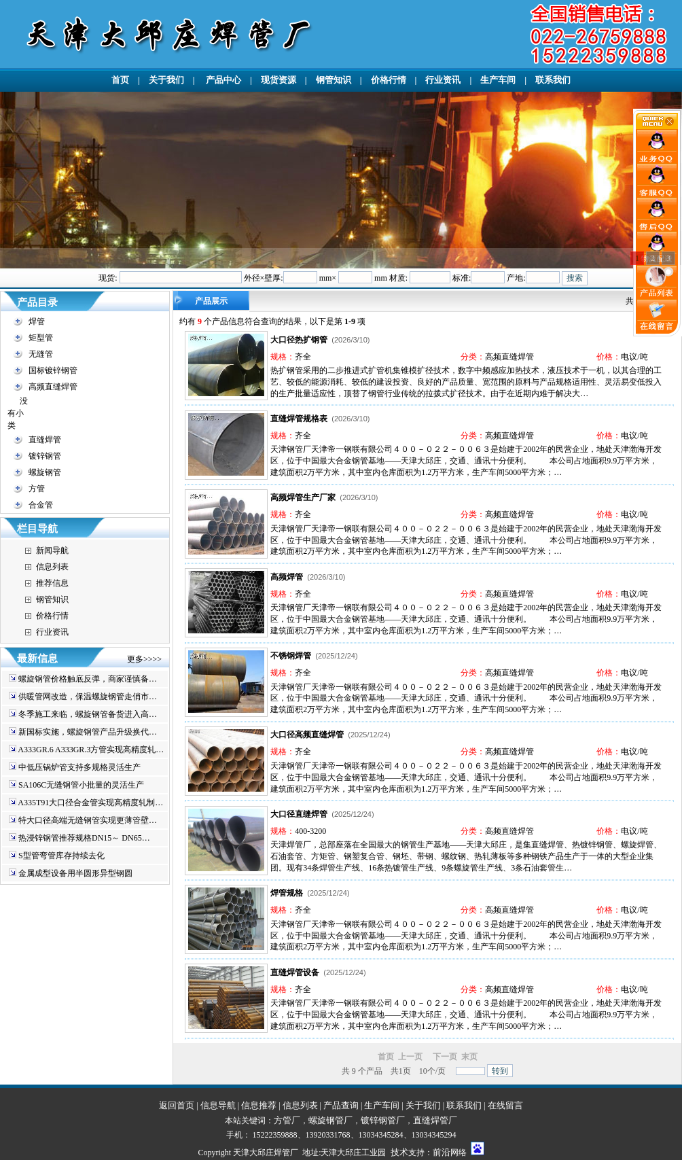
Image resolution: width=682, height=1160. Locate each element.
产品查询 (341, 1105)
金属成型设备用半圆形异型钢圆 (75, 873)
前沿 (441, 1152)
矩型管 (41, 337)
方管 (37, 488)
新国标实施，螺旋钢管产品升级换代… (87, 732)
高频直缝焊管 (53, 386)
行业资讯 (443, 80)
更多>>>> (144, 659)
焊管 (37, 321)
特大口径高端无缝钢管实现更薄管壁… (87, 820)
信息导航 (218, 1105)
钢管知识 (333, 80)
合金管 (41, 505)
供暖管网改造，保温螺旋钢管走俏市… (87, 696)
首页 (120, 80)
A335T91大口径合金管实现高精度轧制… (90, 802)
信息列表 (52, 567)
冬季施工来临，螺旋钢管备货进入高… (87, 714)
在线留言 (505, 1105)
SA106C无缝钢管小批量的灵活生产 (81, 785)
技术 (399, 1152)
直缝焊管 (45, 439)
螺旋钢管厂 (330, 1120)
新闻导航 (52, 550)
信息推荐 (258, 1105)
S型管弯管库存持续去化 (61, 855)
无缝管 (41, 354)
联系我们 (553, 80)
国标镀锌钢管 (53, 370)
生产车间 (498, 80)
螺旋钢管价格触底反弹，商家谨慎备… (87, 679)
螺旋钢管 (45, 472)
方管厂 (287, 1120)
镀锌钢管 (45, 456)
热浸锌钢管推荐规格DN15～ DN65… (84, 838)
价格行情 (388, 80)
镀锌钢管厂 (383, 1120)
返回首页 (176, 1105)
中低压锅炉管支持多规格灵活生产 (79, 767)
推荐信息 (52, 583)
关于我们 (166, 80)
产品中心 (222, 80)
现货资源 (278, 80)
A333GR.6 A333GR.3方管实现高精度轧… (91, 749)
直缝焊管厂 (435, 1120)
